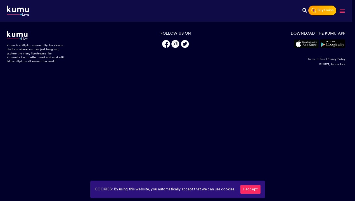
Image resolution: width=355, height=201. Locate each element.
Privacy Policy (336, 59)
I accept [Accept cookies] (250, 189)
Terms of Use (316, 59)
